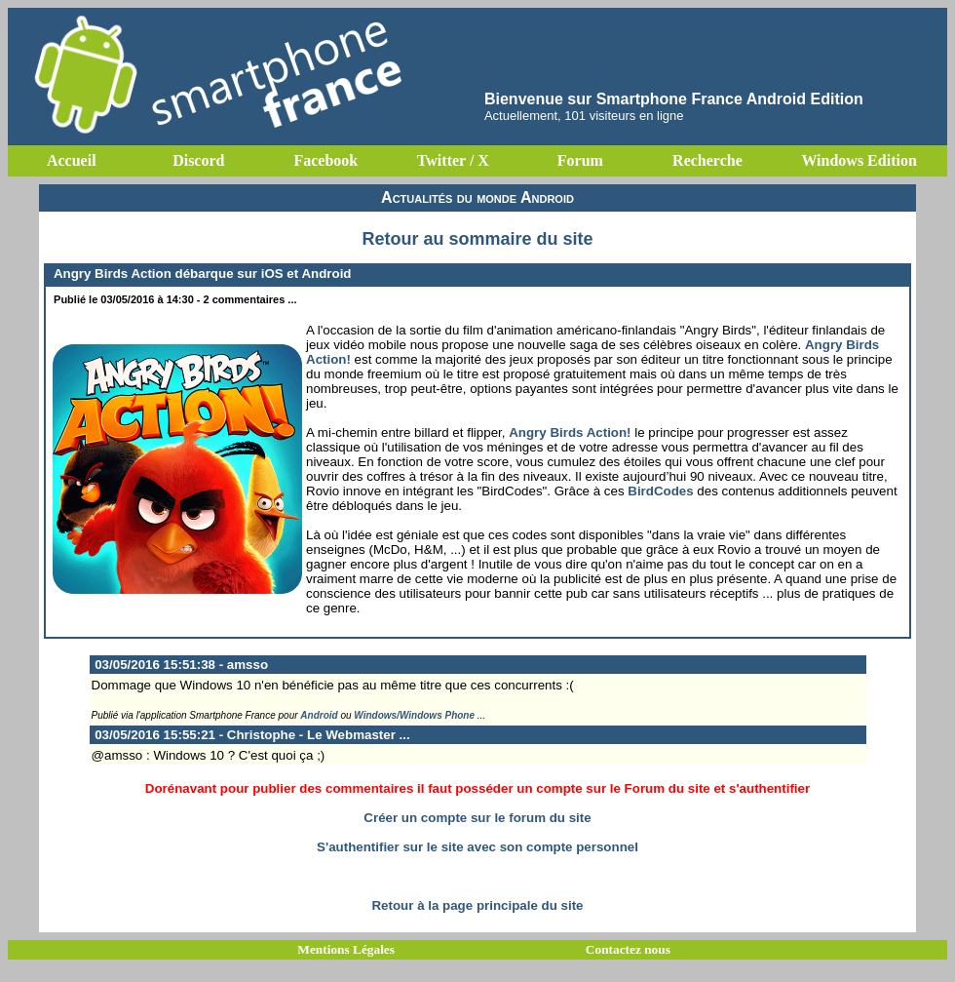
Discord (198, 160)
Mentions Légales (346, 949)
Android (318, 715)
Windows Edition (858, 160)
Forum (580, 160)
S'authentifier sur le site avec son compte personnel (477, 847)
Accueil (71, 160)
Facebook (325, 160)
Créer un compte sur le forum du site (477, 817)
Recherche (707, 160)
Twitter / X (453, 160)
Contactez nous (628, 949)
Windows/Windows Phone (414, 715)
